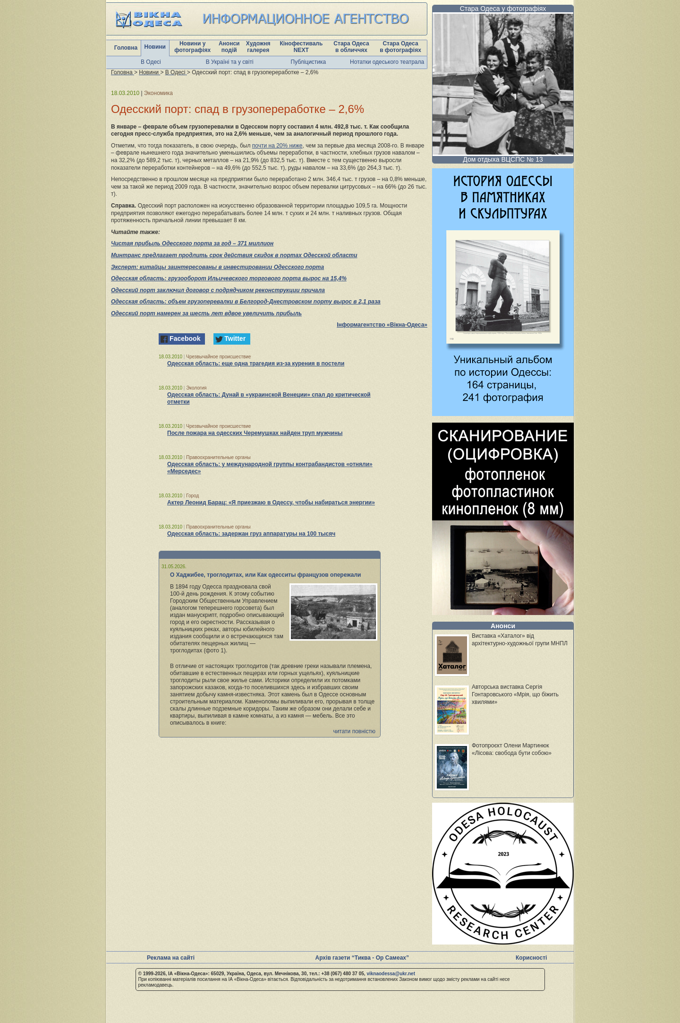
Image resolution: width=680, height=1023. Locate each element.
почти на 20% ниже (277, 145)
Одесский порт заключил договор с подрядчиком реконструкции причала (218, 290)
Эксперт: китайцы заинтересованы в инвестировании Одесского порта (217, 267)
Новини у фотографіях (192, 46)
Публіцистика (308, 62)
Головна (125, 47)
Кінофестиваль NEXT (301, 46)
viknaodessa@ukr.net (390, 973)
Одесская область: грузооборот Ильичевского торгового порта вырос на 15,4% (229, 278)
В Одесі (151, 62)
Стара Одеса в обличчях (351, 46)
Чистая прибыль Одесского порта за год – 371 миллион (192, 243)
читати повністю (354, 731)
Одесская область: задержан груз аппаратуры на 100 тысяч (251, 533)
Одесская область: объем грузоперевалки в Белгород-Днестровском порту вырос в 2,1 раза (246, 301)
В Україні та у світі (230, 62)
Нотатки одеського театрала (387, 62)
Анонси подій (229, 46)
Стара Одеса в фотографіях (400, 46)
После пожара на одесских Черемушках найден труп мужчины (254, 433)
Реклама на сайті (171, 957)
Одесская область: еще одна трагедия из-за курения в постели (255, 363)
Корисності (531, 957)
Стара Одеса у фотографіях (503, 8)
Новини (155, 46)
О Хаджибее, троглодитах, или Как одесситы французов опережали (265, 575)
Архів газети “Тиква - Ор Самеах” (362, 957)
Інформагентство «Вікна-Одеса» (382, 324)
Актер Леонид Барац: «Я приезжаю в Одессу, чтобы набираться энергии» (271, 502)
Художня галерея (258, 46)
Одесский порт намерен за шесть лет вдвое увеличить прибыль (206, 313)
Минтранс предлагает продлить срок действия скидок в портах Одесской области (234, 255)
